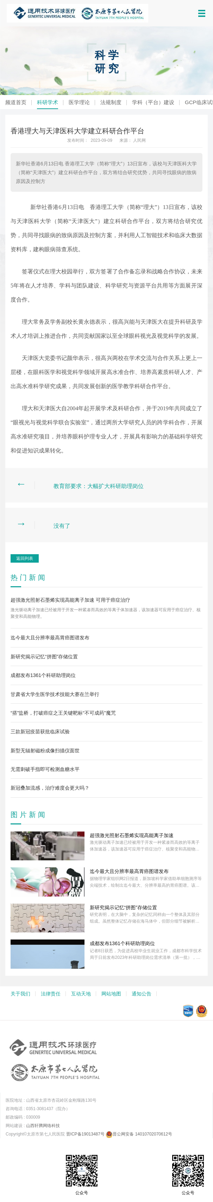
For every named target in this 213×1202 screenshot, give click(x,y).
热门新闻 (29, 577)
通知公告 (141, 994)
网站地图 (111, 994)
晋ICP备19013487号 (85, 1134)
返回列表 (24, 558)
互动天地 (81, 994)
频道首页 (15, 102)
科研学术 (47, 102)
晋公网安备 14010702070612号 (139, 1134)
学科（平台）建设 (153, 102)
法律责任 (51, 994)
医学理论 (79, 102)
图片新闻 (29, 814)
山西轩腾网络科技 (43, 1125)
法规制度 (110, 102)
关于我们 (20, 994)
